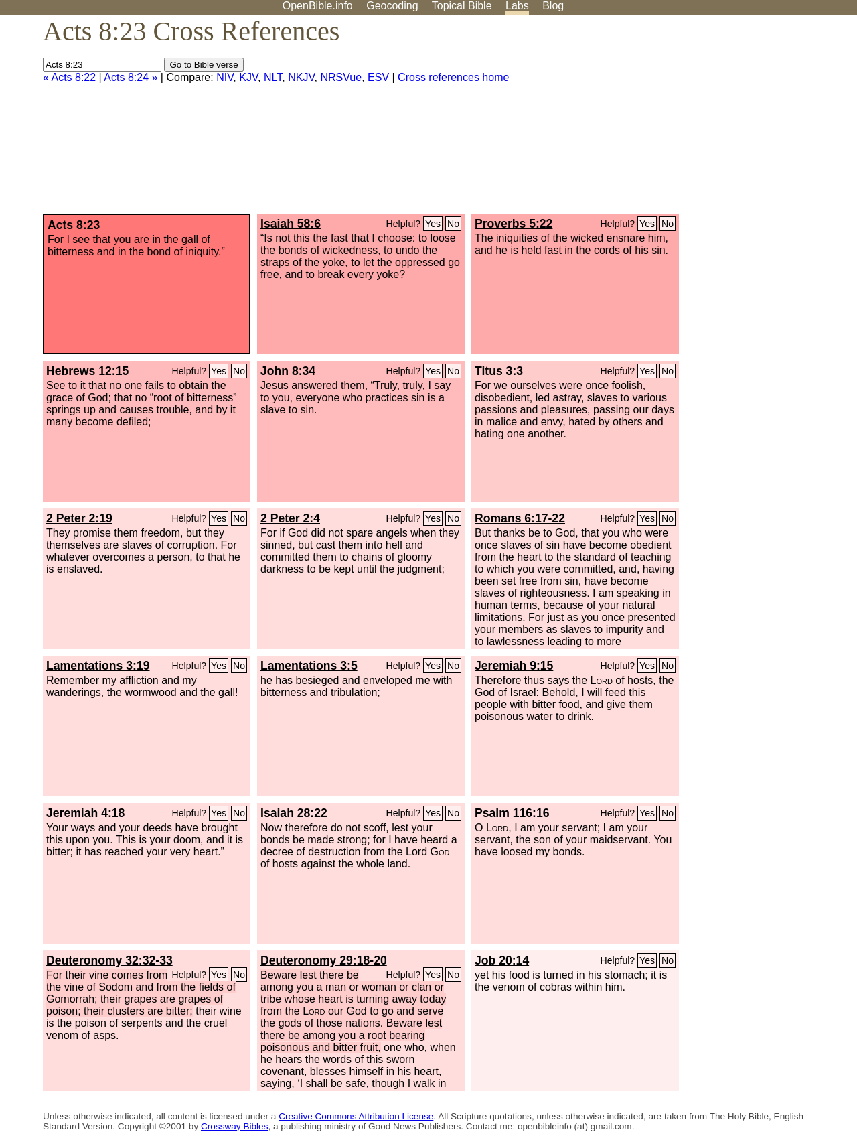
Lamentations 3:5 (309, 665)
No (453, 223)
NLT (273, 77)
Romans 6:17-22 (520, 518)
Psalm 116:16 (512, 813)
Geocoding (392, 5)
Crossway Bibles (234, 1126)
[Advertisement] (722, 120)
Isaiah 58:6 (290, 223)
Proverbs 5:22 (513, 223)
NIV (224, 77)
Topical (462, 5)
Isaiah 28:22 (293, 813)
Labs (517, 5)
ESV (378, 77)
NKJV (301, 77)
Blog (553, 5)
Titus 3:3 (499, 371)
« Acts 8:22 (69, 77)
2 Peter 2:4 (290, 518)
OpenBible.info (318, 5)
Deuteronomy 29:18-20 (323, 960)
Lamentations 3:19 (97, 665)
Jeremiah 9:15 (514, 665)
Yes (433, 223)
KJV (248, 77)
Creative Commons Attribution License (356, 1116)
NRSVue (341, 77)
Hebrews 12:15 (87, 371)
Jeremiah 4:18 (85, 813)
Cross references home (453, 77)
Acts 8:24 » (130, 77)
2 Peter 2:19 (79, 518)
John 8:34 (287, 371)
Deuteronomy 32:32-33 (109, 960)
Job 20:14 (502, 960)
